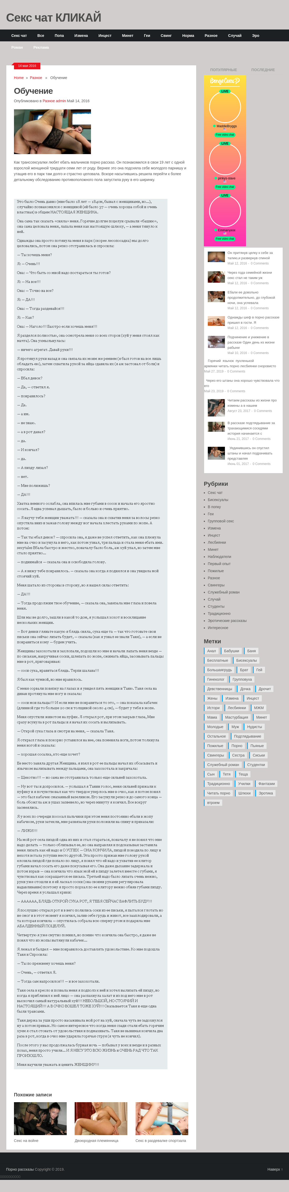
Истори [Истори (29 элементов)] (213, 708)
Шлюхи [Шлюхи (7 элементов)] (244, 793)
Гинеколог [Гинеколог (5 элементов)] (215, 679)
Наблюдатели (219, 557)
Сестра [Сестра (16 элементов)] (238, 755)
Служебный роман (224, 592)
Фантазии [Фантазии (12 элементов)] (266, 784)
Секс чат (19, 35)
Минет (127, 35)
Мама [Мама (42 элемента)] (212, 717)
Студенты (216, 606)
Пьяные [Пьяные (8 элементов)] (257, 746)
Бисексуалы (218, 500)
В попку (214, 507)
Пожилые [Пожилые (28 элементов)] (215, 746)
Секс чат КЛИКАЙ (53, 17)
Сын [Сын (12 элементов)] (211, 774)
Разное (211, 35)
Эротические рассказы (227, 621)
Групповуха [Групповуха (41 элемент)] (242, 679)
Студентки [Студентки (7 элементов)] (256, 765)
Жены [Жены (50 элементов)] (212, 698)
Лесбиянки (217, 542)
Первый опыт (219, 564)
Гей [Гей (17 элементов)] (259, 670)
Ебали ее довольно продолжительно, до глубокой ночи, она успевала (251, 297)
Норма (188, 35)
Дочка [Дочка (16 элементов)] (245, 689)
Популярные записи (223, 71)
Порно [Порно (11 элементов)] (237, 746)
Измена (81, 35)
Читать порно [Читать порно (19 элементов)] (218, 793)
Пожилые (216, 571)
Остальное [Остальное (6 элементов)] (216, 736)
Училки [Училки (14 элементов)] (244, 784)
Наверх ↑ (275, 1169)
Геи (147, 35)
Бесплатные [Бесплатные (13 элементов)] (217, 660)
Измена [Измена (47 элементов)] (231, 698)
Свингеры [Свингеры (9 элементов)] (215, 755)
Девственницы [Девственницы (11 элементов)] (219, 689)
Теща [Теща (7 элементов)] (243, 774)
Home (19, 78)
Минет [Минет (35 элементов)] (261, 717)
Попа (59, 35)
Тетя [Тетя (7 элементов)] (226, 774)
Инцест (104, 35)
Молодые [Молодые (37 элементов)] (215, 727)
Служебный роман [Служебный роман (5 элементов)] (223, 765)
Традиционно (219, 613)
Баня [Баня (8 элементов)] (251, 651)
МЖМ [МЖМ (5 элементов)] (259, 708)
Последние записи (263, 71)
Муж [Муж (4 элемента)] (235, 727)
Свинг (166, 35)
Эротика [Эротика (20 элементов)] (266, 793)
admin (61, 101)
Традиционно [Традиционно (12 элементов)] (218, 784)
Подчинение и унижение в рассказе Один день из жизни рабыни (251, 342)
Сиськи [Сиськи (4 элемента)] (259, 755)
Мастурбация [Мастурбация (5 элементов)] (236, 717)
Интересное (218, 628)
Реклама (41, 47)
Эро (255, 35)
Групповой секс (221, 521)
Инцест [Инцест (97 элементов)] (253, 698)
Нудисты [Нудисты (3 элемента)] (254, 727)
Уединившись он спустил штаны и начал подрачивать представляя (250, 453)
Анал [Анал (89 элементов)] (211, 651)
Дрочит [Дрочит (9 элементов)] (265, 689)
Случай (235, 35)
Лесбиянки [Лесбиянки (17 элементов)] (237, 708)
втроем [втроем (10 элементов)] (213, 803)
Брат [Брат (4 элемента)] (244, 670)
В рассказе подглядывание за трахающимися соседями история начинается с (251, 428)
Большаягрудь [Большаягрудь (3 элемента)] (219, 670)
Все (40, 35)
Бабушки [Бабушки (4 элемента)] (231, 651)
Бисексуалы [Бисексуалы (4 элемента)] (246, 660)
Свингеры (216, 585)
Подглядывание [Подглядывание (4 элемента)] (247, 736)
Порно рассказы (20, 1169)
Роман (17, 47)
